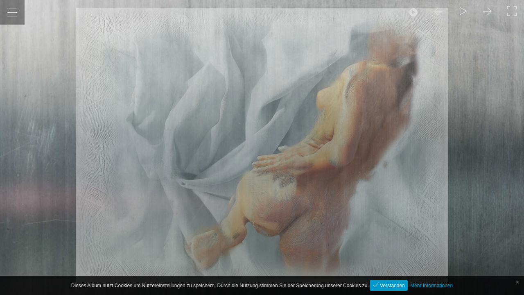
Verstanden (392, 285)
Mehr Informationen (431, 285)
